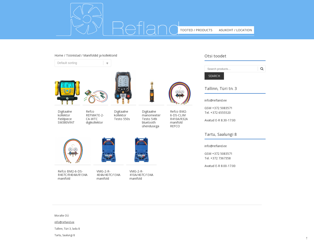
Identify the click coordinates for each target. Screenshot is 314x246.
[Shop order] (83, 63)
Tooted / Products (196, 30)
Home (59, 55)
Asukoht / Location (235, 30)
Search (214, 76)
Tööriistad (73, 55)
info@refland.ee (64, 222)
